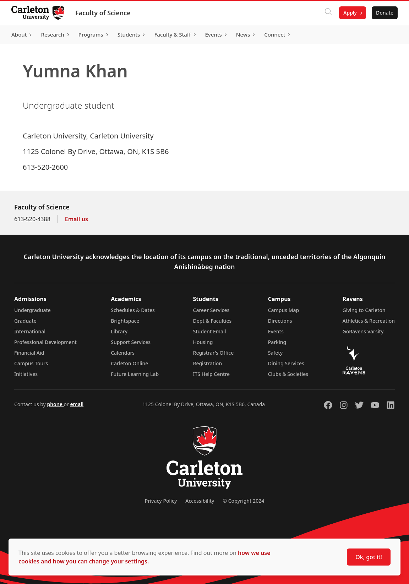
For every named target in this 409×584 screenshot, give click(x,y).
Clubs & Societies (288, 374)
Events (276, 331)
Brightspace (125, 320)
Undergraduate (32, 310)
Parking (277, 342)
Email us (76, 219)
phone (55, 404)
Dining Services (286, 363)
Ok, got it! (368, 557)
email (76, 404)
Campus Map (283, 310)
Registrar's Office (213, 352)
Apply (350, 12)
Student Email (209, 331)
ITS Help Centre (211, 374)
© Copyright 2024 (243, 500)
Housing (203, 342)
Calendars (123, 352)
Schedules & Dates (133, 310)
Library (119, 331)
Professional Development (45, 342)
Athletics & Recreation (369, 320)
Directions (280, 320)
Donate (384, 12)
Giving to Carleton (364, 310)
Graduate (25, 320)
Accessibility (199, 500)
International (29, 331)
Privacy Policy (161, 500)
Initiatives (26, 374)
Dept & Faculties (212, 320)
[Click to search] (328, 12)
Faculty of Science (103, 13)
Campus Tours (31, 363)
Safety (275, 352)
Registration (207, 363)
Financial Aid (29, 352)
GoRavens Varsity (363, 331)
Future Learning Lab (135, 374)
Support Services (131, 342)
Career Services (211, 310)
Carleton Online (129, 363)
